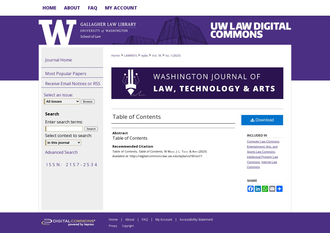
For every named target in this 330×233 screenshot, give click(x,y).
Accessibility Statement (196, 219)
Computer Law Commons (263, 141)
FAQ (145, 219)
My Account (163, 219)
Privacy (113, 226)
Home (115, 55)
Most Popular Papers (65, 73)
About (129, 219)
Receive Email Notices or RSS (72, 83)
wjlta (144, 55)
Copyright (128, 226)
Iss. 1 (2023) (173, 55)
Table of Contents (136, 116)
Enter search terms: (64, 122)
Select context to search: (68, 135)
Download (262, 120)
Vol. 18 (156, 55)
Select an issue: (58, 95)
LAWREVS (130, 55)
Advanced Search (61, 152)
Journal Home (58, 60)
